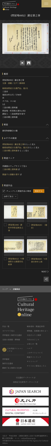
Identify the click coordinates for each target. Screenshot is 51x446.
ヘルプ (29, 348)
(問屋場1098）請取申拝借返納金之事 (15, 227)
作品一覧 (5, 326)
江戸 (15, 83)
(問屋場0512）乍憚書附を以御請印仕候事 (16, 261)
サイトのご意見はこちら (36, 366)
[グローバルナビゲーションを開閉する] (46, 3)
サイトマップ (32, 361)
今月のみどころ (33, 339)
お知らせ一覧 (32, 344)
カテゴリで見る (8, 331)
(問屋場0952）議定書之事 (13, 144)
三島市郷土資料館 (10, 150)
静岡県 (22, 83)
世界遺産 (5, 359)
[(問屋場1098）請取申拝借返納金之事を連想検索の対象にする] (5, 224)
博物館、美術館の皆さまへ (37, 331)
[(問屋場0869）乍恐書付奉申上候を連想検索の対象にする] (28, 258)
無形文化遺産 (7, 363)
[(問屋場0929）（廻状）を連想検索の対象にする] (28, 225)
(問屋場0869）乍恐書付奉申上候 (39, 260)
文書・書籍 (7, 83)
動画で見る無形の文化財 (12, 368)
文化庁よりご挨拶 (34, 335)
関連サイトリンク (34, 357)
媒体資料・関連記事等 (36, 326)
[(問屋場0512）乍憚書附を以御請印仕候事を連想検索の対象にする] (5, 258)
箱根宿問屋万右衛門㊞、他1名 (15, 88)
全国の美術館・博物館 (11, 339)
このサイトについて (35, 352)
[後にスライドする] (45, 272)
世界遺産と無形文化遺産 (12, 335)
